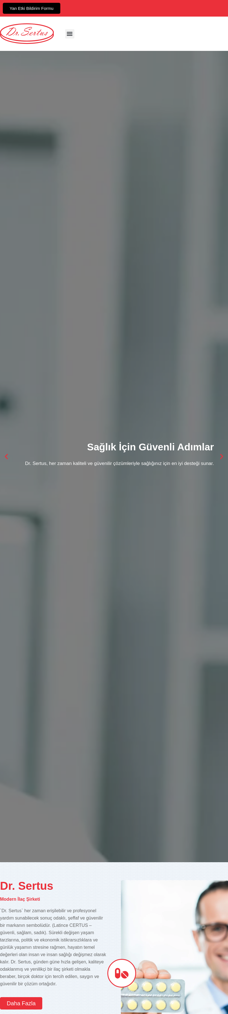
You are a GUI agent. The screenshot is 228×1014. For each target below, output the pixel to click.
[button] (69, 34)
